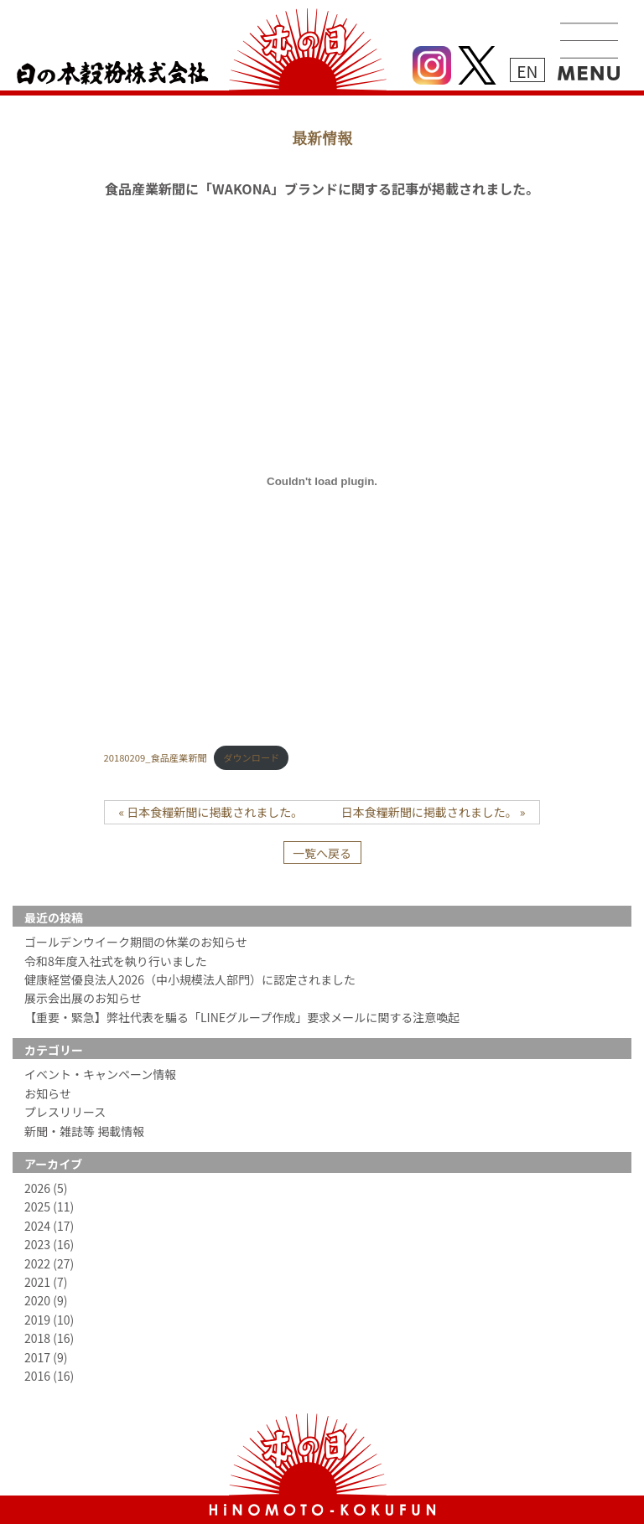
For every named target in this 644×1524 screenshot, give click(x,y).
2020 (45, 1300)
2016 (49, 1375)
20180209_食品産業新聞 (155, 757)
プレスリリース (65, 1111)
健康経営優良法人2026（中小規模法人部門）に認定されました (190, 979)
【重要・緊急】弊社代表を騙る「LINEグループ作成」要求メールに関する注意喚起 (242, 1017)
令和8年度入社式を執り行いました (115, 961)
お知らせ (47, 1093)
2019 (49, 1319)
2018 (49, 1338)
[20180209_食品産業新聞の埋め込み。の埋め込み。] (322, 481)
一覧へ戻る (322, 853)
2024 (49, 1225)
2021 (45, 1281)
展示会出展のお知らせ (83, 997)
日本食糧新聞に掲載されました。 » (433, 811)
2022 (49, 1263)
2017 (45, 1357)
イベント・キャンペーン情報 (100, 1074)
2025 (49, 1206)
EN (527, 70)
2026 (45, 1188)
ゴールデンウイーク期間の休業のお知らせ (135, 941)
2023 (49, 1244)
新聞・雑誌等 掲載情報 (84, 1131)
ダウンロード (251, 757)
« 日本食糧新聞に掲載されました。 (211, 811)
